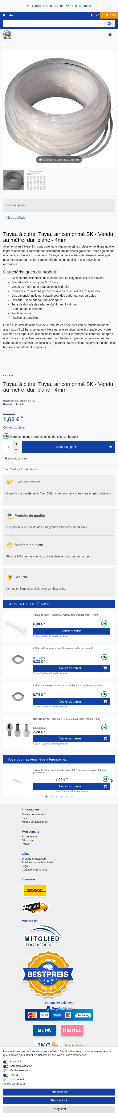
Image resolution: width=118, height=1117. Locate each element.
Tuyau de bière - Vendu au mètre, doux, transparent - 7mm (65, 614)
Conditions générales (35, 869)
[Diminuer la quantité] (16, 450)
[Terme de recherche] (53, 23)
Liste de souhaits (16, 458)
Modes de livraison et (35, 821)
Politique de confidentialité (37, 862)
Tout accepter (59, 1092)
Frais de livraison (29, 469)
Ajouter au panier (84, 447)
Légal (25, 866)
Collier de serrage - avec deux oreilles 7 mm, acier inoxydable (67, 685)
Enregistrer (59, 1109)
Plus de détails (15, 217)
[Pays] (91, 15)
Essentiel (15, 1061)
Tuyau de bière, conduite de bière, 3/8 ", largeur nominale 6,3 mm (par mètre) (69, 771)
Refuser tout (59, 1100)
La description (15, 205)
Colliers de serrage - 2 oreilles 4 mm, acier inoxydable (63, 648)
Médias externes (20, 1070)
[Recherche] (109, 23)
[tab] (59, 205)
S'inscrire (27, 840)
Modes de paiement (34, 814)
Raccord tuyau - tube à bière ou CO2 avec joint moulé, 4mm (66, 719)
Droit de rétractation (34, 858)
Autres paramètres (14, 1083)
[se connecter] (4, 15)
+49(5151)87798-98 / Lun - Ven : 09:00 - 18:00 (59, 6)
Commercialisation (21, 1065)
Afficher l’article (72, 631)
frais (24, 818)
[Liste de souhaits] (97, 15)
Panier (26, 843)
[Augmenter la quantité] (16, 444)
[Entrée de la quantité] (8, 447)
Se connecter (30, 836)
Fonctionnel (17, 1079)
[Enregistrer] (11, 15)
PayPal (14, 1074)
